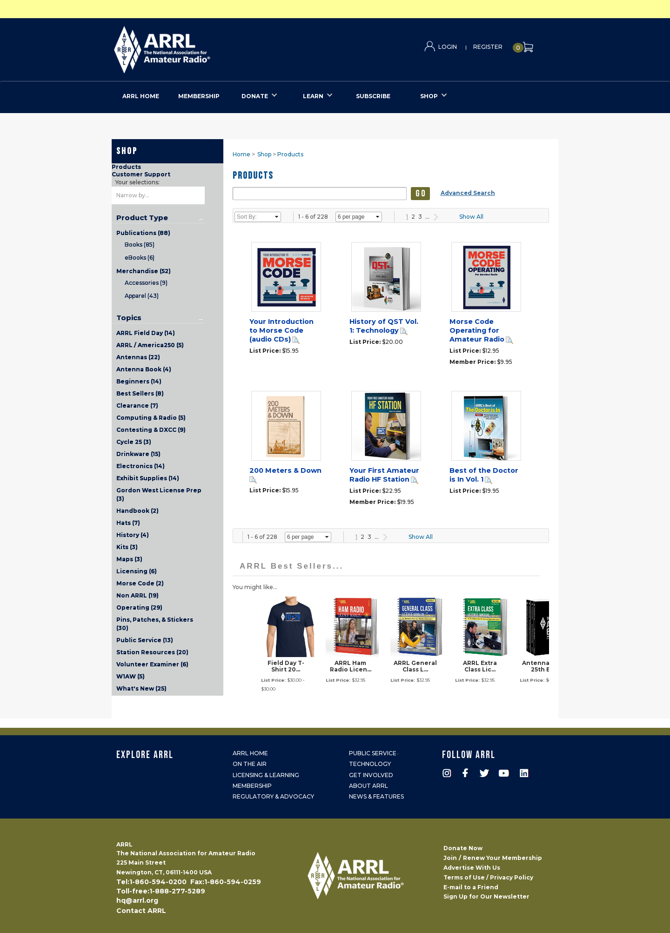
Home (241, 154)
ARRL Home (250, 753)
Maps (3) (129, 559)
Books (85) (139, 244)
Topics (128, 318)
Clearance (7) (137, 405)
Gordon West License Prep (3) (158, 494)
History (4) (132, 534)
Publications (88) (143, 232)
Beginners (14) (138, 381)
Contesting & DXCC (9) (151, 429)
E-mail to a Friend (470, 887)
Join (450, 857)
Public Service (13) (144, 640)
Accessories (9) (146, 282)
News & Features (376, 796)
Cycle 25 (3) (133, 441)
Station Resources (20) (152, 652)
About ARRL (368, 785)
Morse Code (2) (140, 583)
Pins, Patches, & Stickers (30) (154, 623)
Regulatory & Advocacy (273, 796)
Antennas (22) (138, 357)
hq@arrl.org (137, 900)
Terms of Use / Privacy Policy (488, 877)
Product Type (142, 218)
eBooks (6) (139, 257)
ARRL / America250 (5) (150, 345)
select (277, 217)
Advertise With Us (471, 867)
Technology (370, 763)
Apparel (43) (142, 295)
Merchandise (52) (143, 271)
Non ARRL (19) (137, 595)
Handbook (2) (137, 510)
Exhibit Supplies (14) (147, 478)
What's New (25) (141, 688)
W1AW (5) (130, 676)
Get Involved (371, 775)
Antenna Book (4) (143, 369)
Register (487, 46)
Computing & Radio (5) (151, 417)
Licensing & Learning (266, 775)
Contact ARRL (141, 910)
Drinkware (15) (138, 453)
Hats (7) (128, 522)
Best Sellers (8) (140, 393)
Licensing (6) (136, 571)
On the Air (250, 763)
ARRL (200, 47)
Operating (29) (139, 607)
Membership (252, 785)
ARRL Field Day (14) (145, 332)
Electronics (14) (140, 466)
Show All (471, 216)
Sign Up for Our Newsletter (486, 896)
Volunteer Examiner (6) (152, 664)
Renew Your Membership (502, 857)
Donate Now (462, 848)
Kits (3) (127, 547)
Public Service (372, 753)
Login (447, 46)
